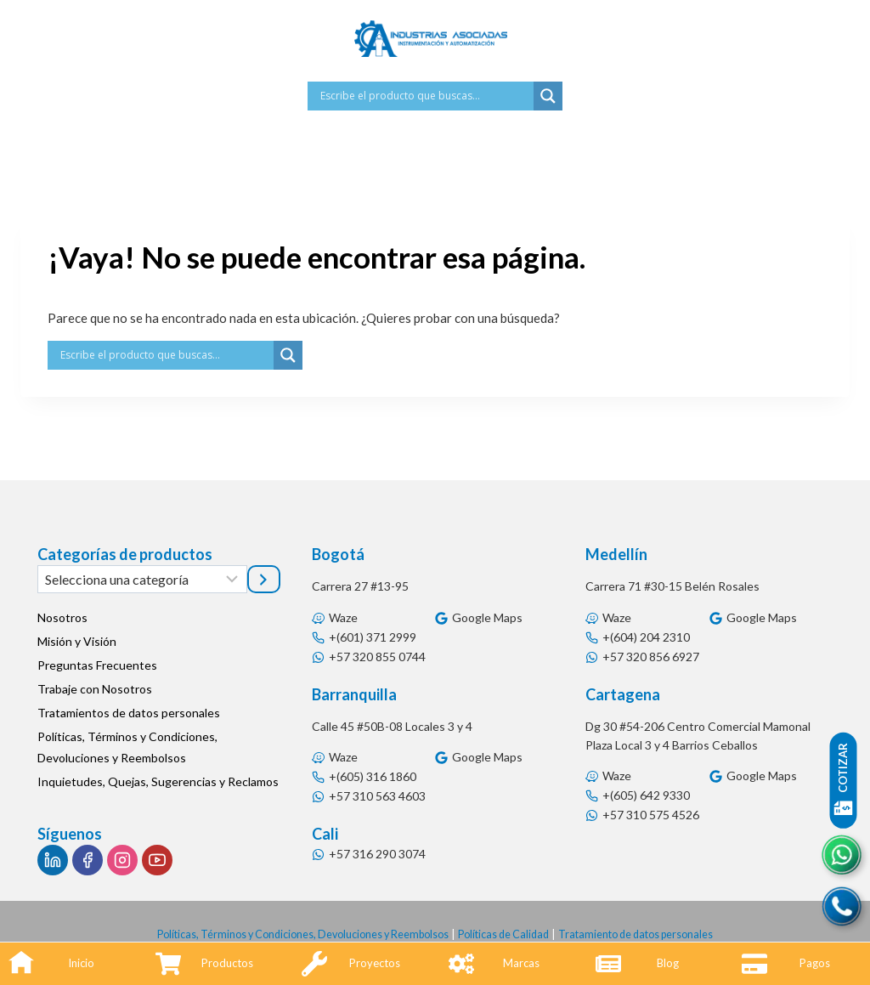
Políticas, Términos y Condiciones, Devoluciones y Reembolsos (127, 747)
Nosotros (62, 617)
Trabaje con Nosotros (94, 689)
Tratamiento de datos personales (649, 934)
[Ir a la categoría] (263, 578)
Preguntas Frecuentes (97, 665)
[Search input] (424, 96)
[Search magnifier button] (548, 96)
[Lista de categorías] (142, 578)
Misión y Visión (76, 641)
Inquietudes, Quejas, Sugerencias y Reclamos (158, 781)
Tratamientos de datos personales (128, 712)
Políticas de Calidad (507, 934)
